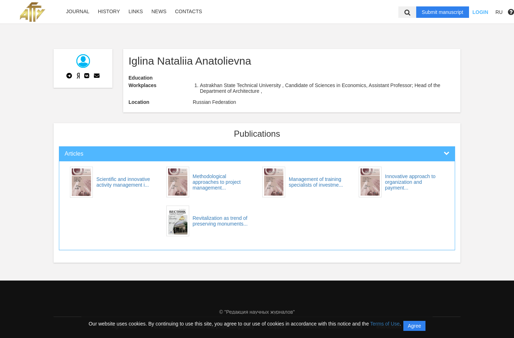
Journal (77, 11)
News (158, 11)
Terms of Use (384, 324)
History (109, 11)
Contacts (188, 11)
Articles (74, 154)
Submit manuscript (442, 12)
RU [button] (499, 12)
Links (135, 11)
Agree (414, 326)
